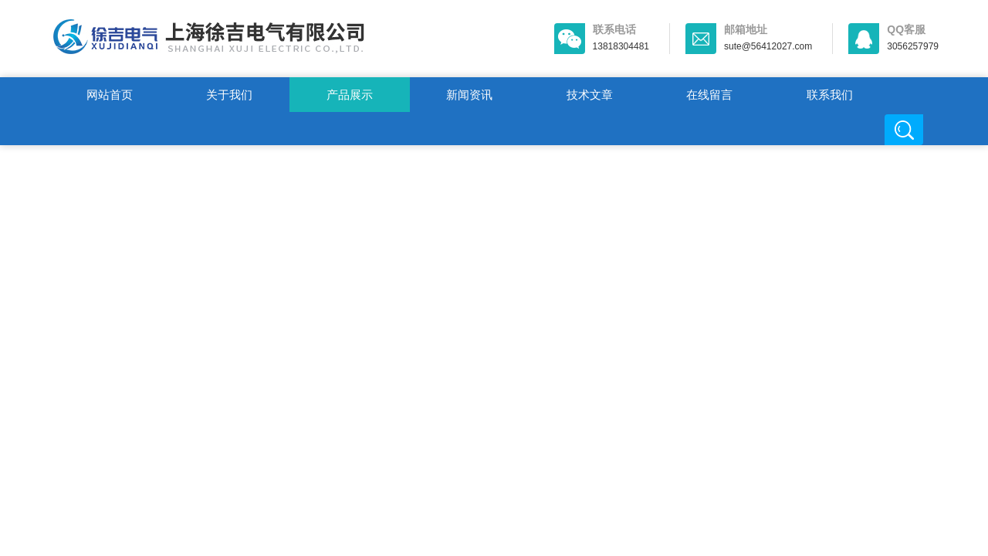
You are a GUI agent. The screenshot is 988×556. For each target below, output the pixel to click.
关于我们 (229, 94)
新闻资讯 (469, 94)
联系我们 (830, 94)
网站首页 (109, 94)
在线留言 (709, 94)
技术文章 (590, 94)
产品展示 (350, 94)
